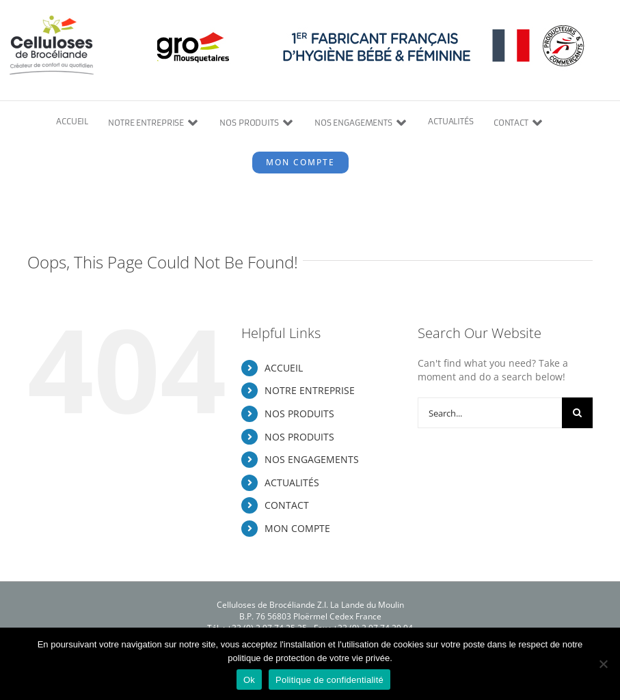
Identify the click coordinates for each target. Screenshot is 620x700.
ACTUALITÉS (292, 482)
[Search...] (490, 412)
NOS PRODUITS (299, 413)
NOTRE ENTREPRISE (310, 390)
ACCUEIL (284, 367)
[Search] (577, 412)
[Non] (603, 664)
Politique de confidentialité (329, 680)
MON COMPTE (297, 528)
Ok (249, 680)
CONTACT (287, 505)
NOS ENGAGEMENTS (312, 459)
